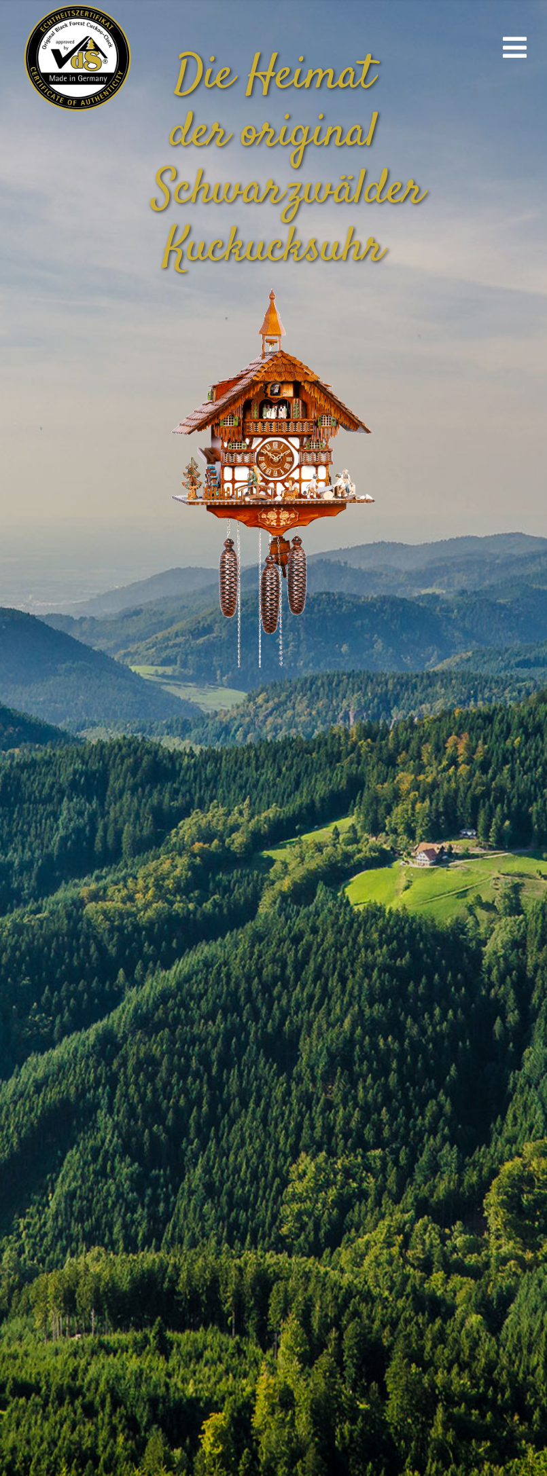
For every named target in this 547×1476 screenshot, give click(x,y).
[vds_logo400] (76, 7)
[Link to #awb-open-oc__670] (515, 47)
